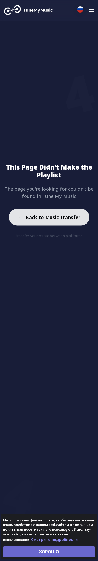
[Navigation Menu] (91, 10)
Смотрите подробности (54, 539)
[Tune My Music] (28, 10)
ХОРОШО (49, 551)
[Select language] (80, 9)
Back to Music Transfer (49, 217)
